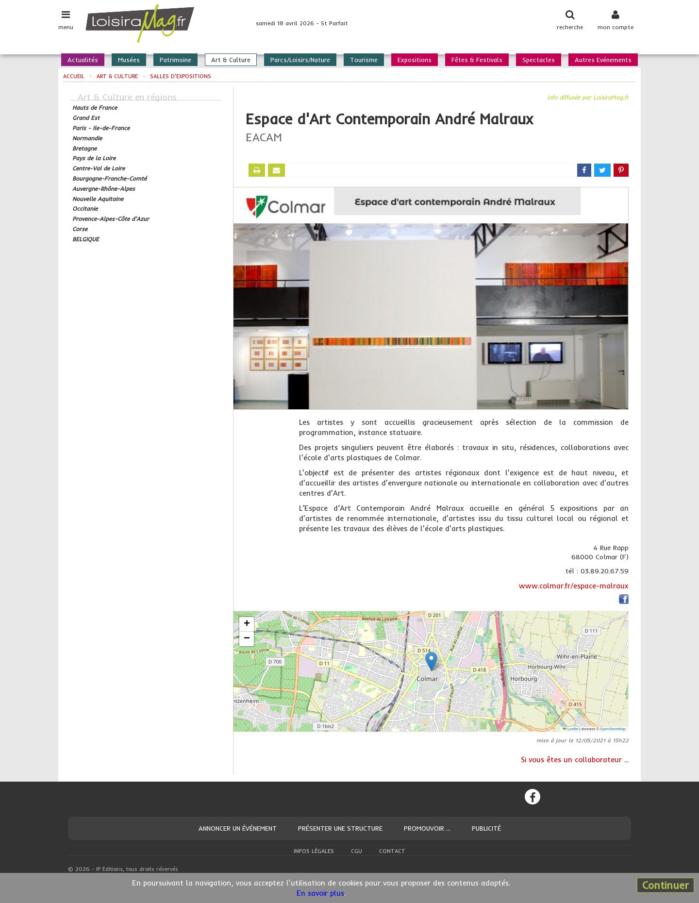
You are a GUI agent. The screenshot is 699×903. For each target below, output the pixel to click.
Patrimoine (175, 60)
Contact (392, 851)
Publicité (486, 828)
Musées (129, 60)
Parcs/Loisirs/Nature (300, 60)
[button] (431, 661)
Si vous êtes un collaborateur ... (575, 759)
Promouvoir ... (427, 828)
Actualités (82, 60)
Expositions (415, 60)
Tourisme (364, 60)
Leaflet (570, 729)
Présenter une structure (340, 828)
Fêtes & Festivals (476, 60)
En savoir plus (320, 893)
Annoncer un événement (238, 828)
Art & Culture (230, 60)
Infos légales (314, 851)
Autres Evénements (603, 60)
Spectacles (538, 60)
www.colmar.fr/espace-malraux (574, 585)
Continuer (665, 885)
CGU (356, 851)
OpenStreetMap (613, 729)
